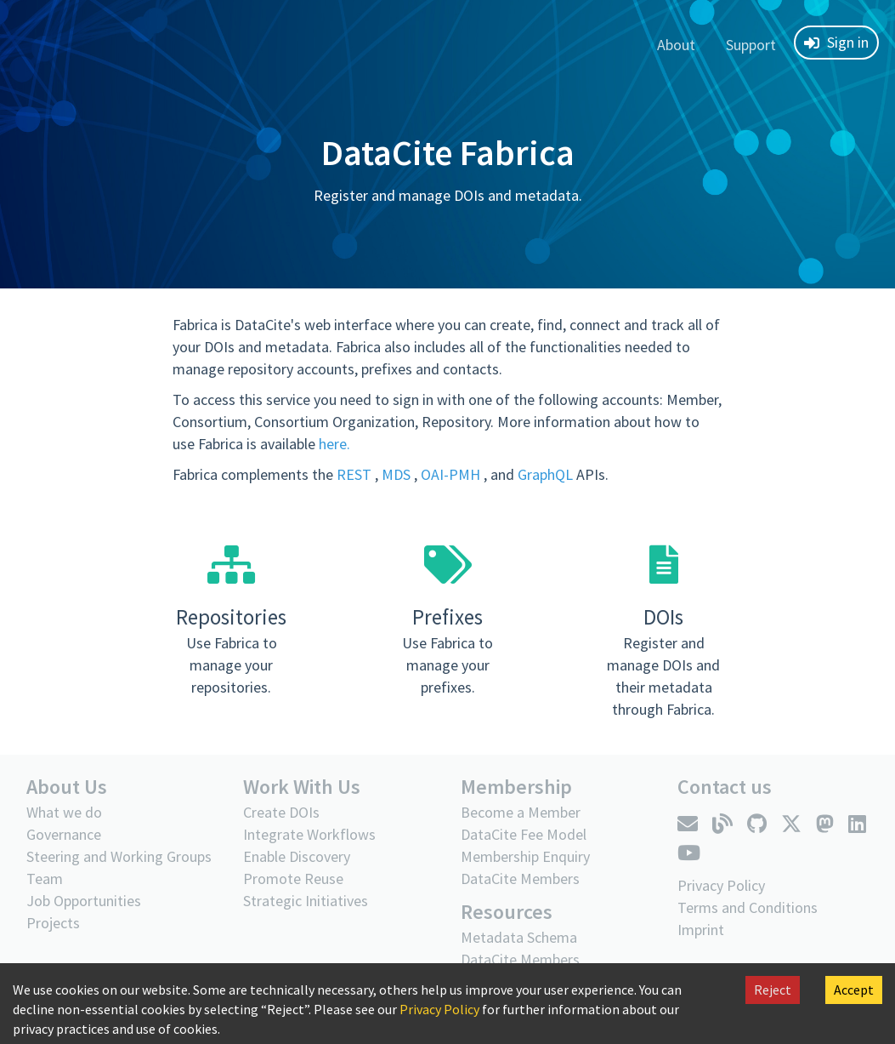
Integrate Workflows (309, 834)
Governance (63, 834)
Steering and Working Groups (119, 856)
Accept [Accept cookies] (854, 989)
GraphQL (547, 474)
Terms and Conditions (747, 907)
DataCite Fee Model (523, 834)
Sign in (836, 42)
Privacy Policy (439, 1009)
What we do (64, 812)
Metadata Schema (519, 937)
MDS (398, 474)
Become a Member (521, 812)
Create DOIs (281, 812)
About (676, 44)
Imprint (700, 929)
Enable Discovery (296, 856)
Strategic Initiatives (305, 900)
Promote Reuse (293, 878)
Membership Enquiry (525, 856)
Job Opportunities (83, 900)
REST (356, 474)
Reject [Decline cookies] (772, 989)
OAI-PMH (452, 474)
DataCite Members (520, 878)
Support (751, 44)
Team (44, 878)
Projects (53, 923)
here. (334, 444)
